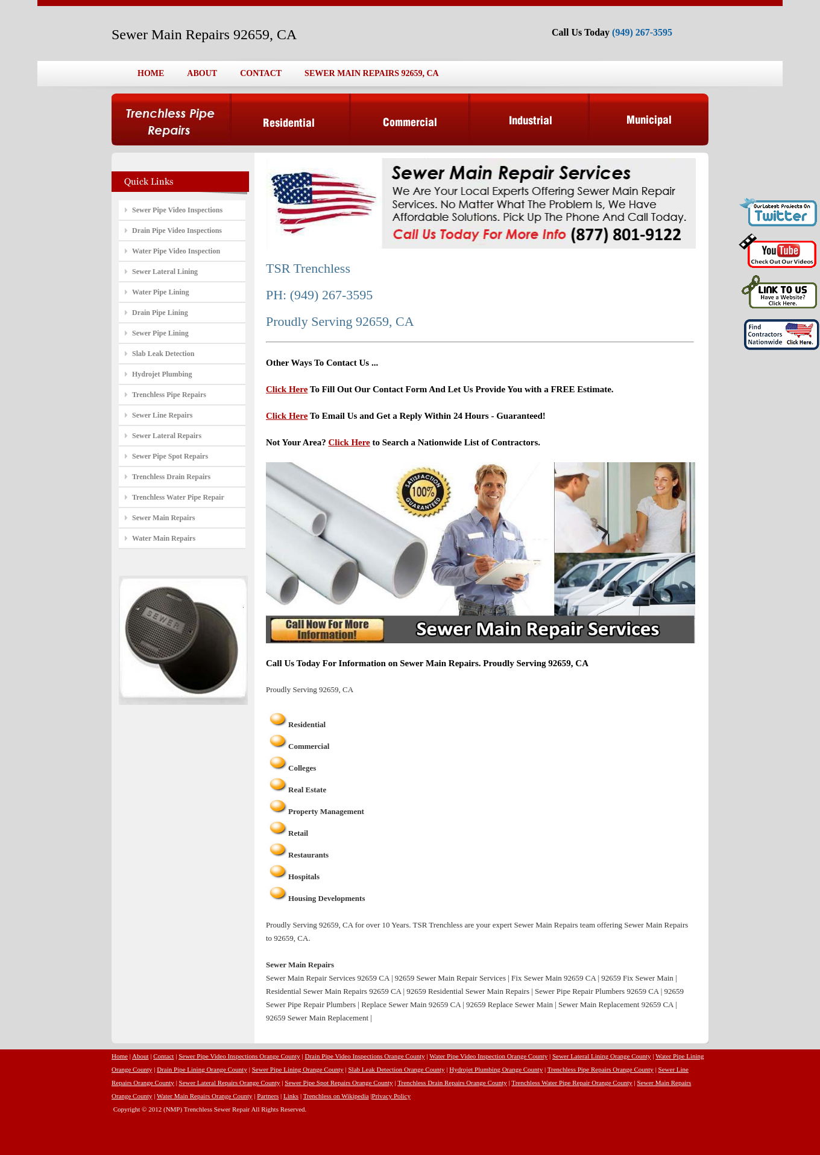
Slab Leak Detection (163, 353)
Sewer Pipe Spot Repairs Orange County (339, 1082)
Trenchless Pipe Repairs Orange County (600, 1069)
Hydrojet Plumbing (162, 374)
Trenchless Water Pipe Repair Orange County (571, 1082)
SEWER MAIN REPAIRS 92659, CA (371, 73)
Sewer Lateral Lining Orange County (601, 1056)
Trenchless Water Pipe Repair (178, 497)
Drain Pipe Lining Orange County (202, 1069)
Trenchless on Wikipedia (336, 1095)
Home (120, 1056)
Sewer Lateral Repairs (166, 435)
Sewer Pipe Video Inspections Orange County (239, 1056)
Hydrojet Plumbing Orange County (496, 1069)
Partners (268, 1095)
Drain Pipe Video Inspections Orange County (365, 1056)
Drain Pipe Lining (160, 312)
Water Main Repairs (163, 538)
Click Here (287, 389)
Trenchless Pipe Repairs (169, 394)
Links (290, 1095)
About (140, 1056)
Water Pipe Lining (160, 292)
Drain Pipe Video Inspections (177, 230)
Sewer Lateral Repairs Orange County (229, 1082)
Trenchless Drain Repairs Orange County (452, 1082)
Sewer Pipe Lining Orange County (298, 1069)
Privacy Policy (391, 1095)
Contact (163, 1056)
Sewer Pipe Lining (160, 333)
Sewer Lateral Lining (165, 271)
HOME (150, 73)
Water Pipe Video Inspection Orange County (488, 1056)
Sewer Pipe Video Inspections (177, 210)
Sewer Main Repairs (163, 518)
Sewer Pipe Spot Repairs (170, 456)
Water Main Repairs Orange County (205, 1095)
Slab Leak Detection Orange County (396, 1069)
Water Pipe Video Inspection (176, 251)
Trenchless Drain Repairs (171, 476)
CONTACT (261, 73)
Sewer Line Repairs (162, 415)
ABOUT (202, 73)
